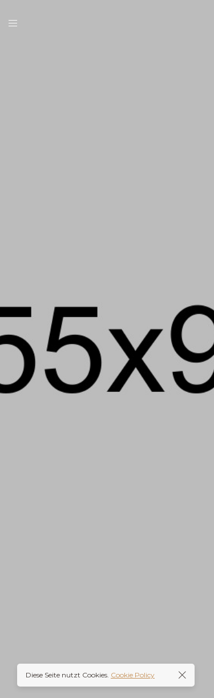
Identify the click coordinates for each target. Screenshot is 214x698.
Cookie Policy (133, 675)
